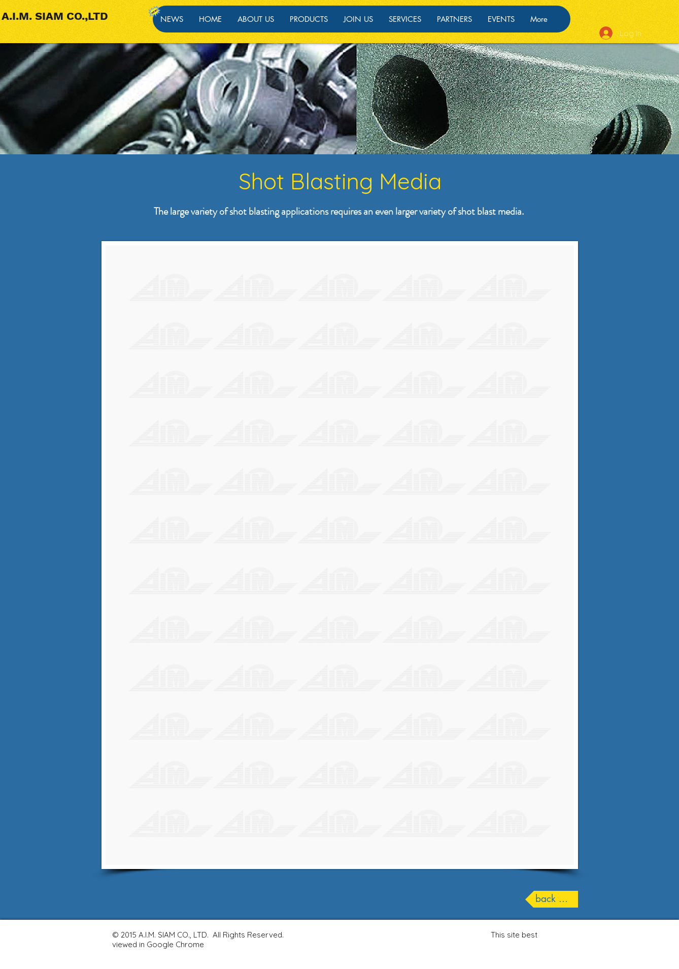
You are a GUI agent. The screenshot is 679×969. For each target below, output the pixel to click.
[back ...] (551, 899)
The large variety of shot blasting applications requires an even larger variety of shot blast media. (340, 211)
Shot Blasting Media (340, 181)
